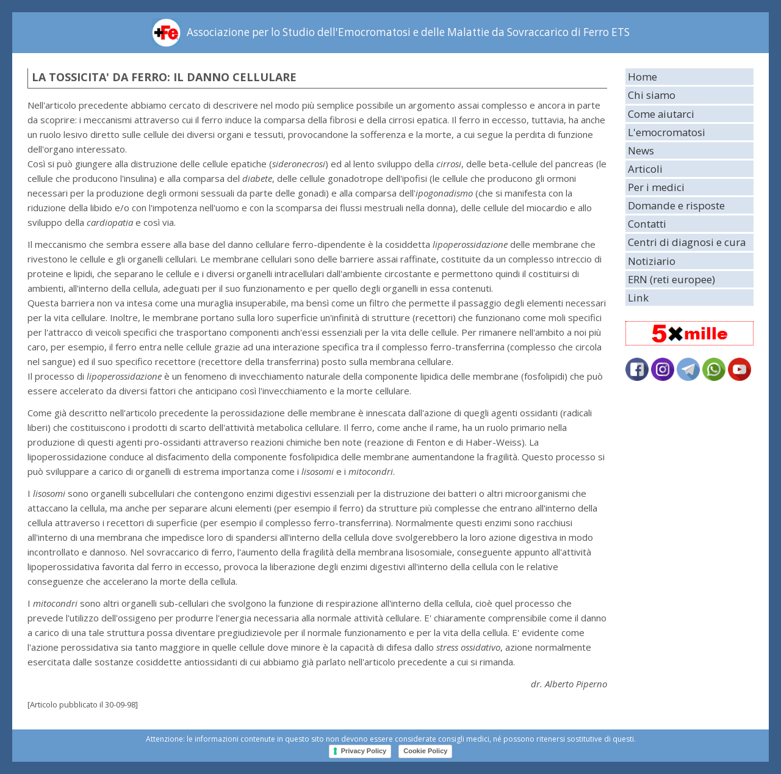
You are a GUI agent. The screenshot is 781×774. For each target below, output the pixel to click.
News (641, 150)
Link (638, 298)
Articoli (645, 169)
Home (642, 77)
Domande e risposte (676, 205)
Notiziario (651, 261)
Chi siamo (651, 95)
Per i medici (656, 187)
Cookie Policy (425, 750)
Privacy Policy (364, 750)
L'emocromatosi (666, 132)
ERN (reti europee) (671, 279)
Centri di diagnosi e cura (687, 242)
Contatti (647, 224)
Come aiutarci (661, 114)
